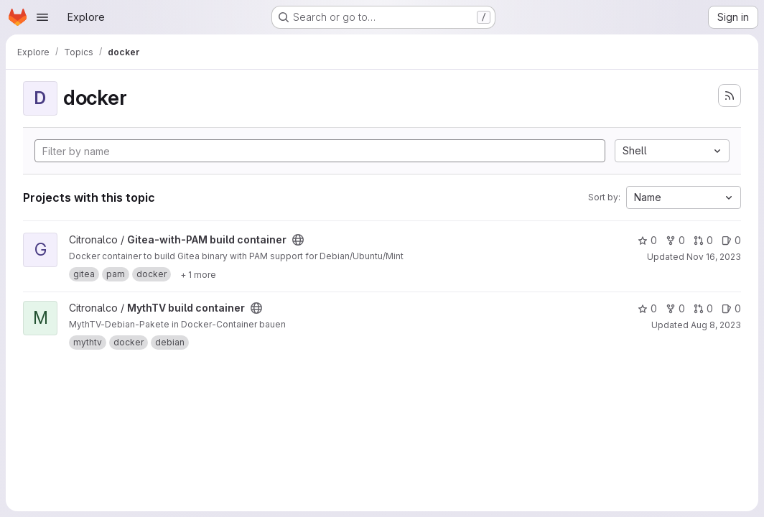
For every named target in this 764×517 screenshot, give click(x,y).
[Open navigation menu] (42, 17)
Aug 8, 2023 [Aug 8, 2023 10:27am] (716, 325)
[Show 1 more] (198, 274)
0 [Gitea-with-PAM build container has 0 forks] (675, 240)
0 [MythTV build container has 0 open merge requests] (703, 308)
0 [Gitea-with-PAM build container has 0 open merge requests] (703, 240)
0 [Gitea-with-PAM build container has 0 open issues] (731, 240)
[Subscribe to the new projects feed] (729, 95)
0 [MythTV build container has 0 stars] (647, 308)
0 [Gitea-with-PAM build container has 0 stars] (647, 240)
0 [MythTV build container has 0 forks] (675, 308)
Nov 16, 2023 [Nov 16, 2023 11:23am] (713, 256)
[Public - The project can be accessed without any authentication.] (298, 240)
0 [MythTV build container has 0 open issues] (731, 308)
